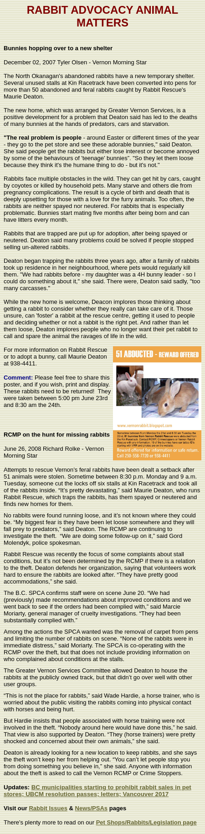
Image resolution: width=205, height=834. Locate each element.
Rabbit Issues (48, 808)
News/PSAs (91, 808)
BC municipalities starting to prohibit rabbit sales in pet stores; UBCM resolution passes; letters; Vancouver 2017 (97, 791)
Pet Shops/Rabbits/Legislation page (146, 822)
